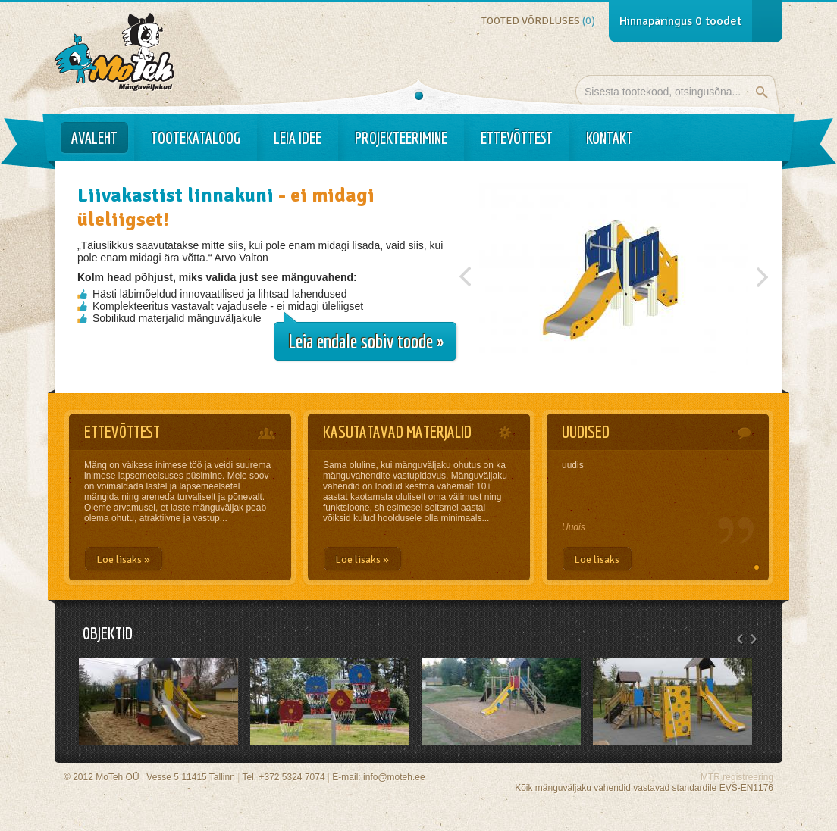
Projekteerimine (401, 138)
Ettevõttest (517, 138)
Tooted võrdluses (538, 20)
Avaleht (94, 138)
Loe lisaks (596, 559)
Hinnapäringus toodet (680, 21)
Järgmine (762, 273)
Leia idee (297, 138)
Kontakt (609, 138)
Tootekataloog (195, 138)
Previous (465, 273)
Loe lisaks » (123, 559)
